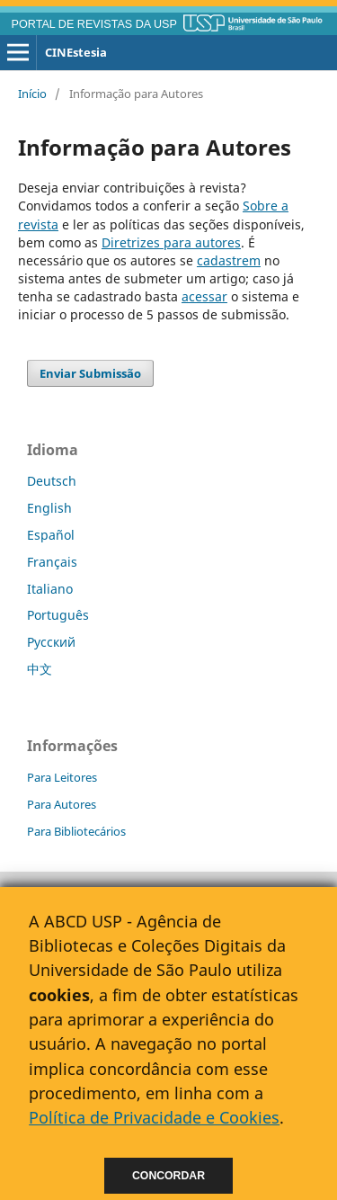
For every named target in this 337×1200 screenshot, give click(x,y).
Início (32, 93)
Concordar (168, 1175)
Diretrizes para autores (171, 242)
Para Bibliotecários (76, 831)
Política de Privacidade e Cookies (154, 1117)
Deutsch (51, 480)
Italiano (50, 588)
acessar (204, 296)
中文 (39, 668)
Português (58, 614)
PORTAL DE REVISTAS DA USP (94, 24)
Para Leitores (62, 777)
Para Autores (61, 804)
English (49, 507)
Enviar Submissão (90, 373)
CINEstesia (76, 52)
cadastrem (229, 260)
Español (51, 534)
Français (52, 561)
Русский (51, 641)
